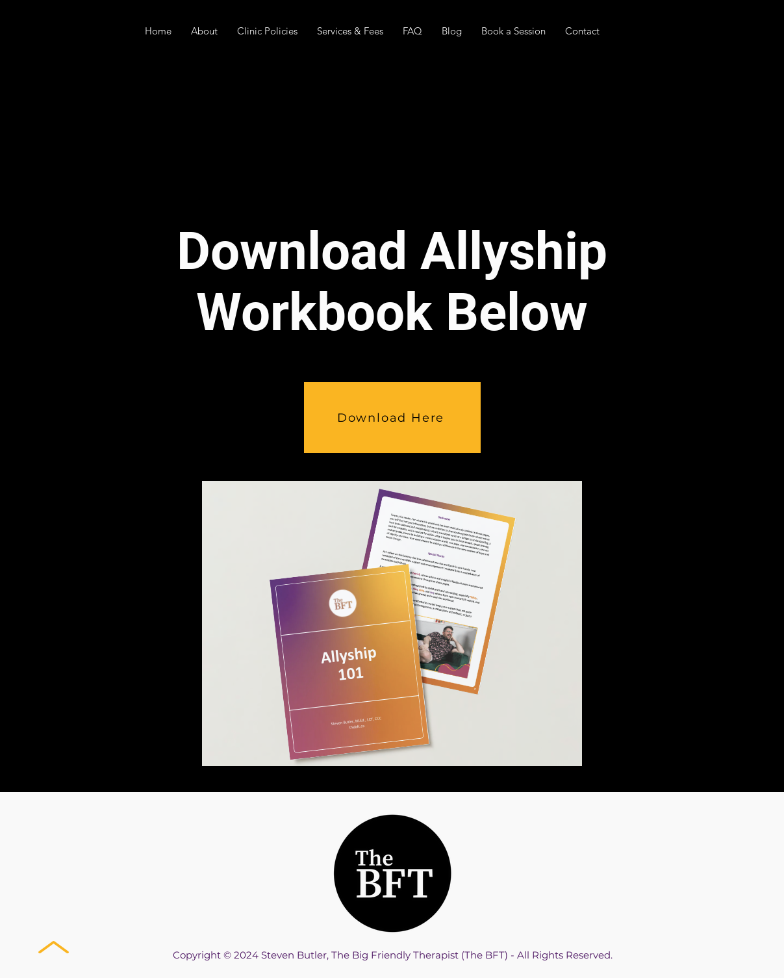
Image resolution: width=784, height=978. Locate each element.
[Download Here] (392, 417)
